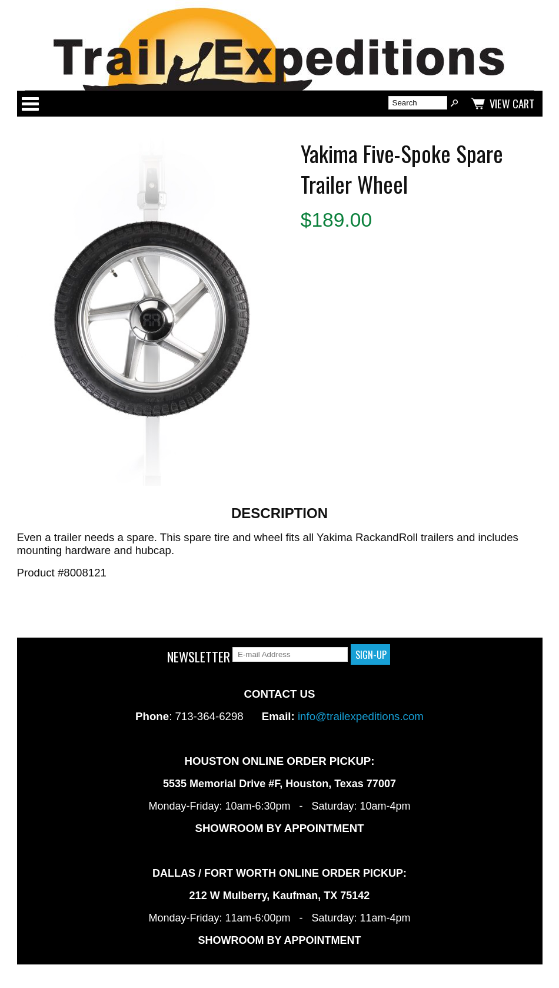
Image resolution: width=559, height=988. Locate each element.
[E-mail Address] (290, 654)
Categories (30, 104)
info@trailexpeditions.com (361, 716)
